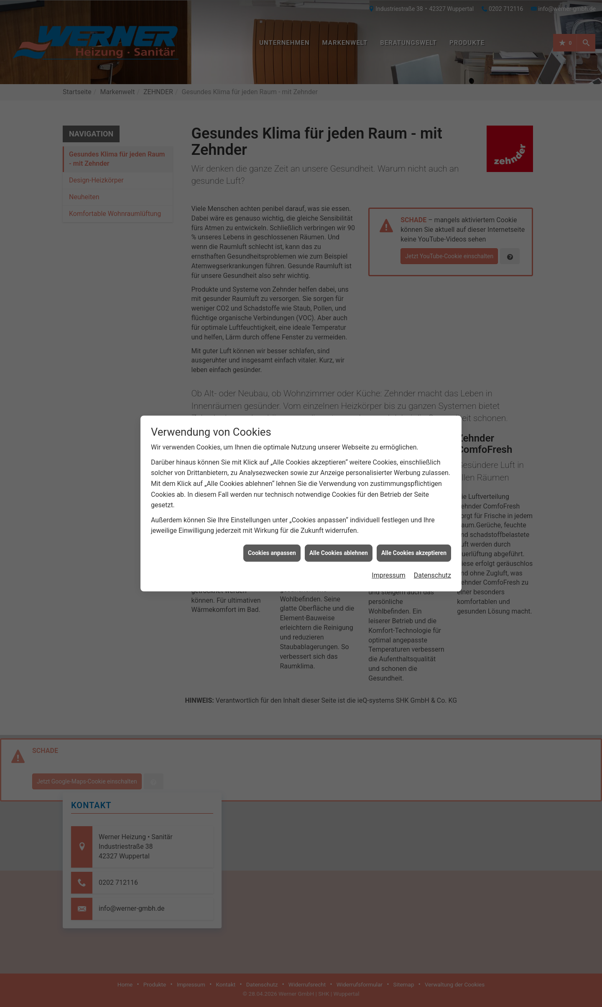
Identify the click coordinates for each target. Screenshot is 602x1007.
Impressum (389, 520)
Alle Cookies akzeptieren (413, 496)
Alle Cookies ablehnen (338, 496)
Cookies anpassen (272, 496)
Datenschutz (432, 520)
